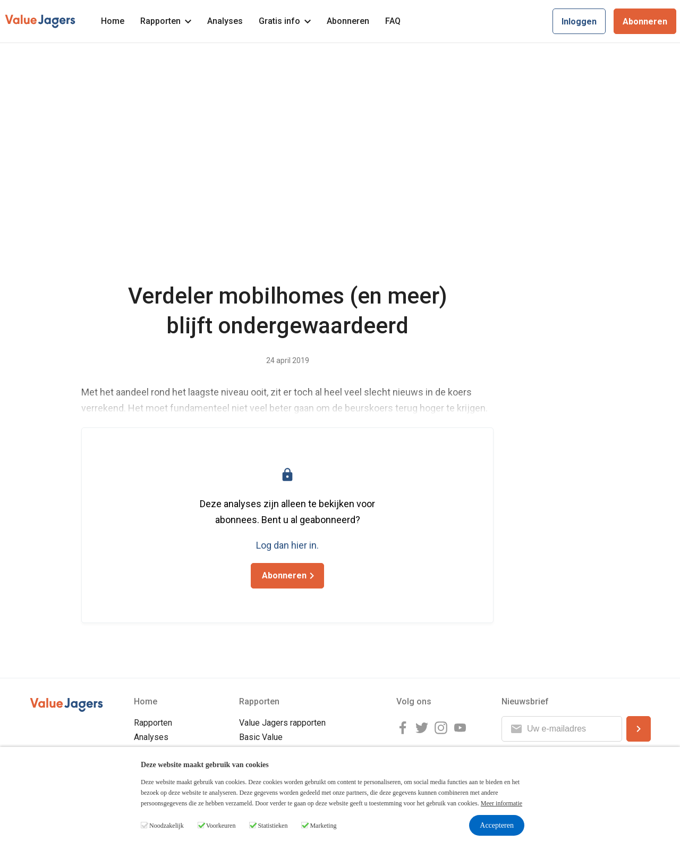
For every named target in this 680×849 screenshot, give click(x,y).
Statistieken (272, 825)
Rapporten (165, 21)
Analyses (225, 21)
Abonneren (348, 21)
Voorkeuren (221, 825)
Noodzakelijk (166, 825)
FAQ (393, 21)
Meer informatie (501, 803)
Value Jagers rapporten (282, 723)
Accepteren (497, 825)
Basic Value (261, 737)
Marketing (323, 825)
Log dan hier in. (287, 545)
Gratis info (285, 21)
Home (112, 21)
